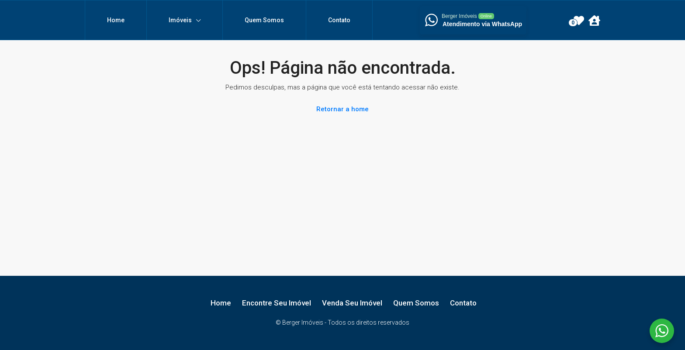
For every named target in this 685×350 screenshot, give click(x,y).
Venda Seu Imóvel (352, 303)
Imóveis (180, 20)
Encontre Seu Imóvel (276, 303)
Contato (339, 20)
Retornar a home (342, 109)
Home (116, 20)
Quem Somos (264, 20)
